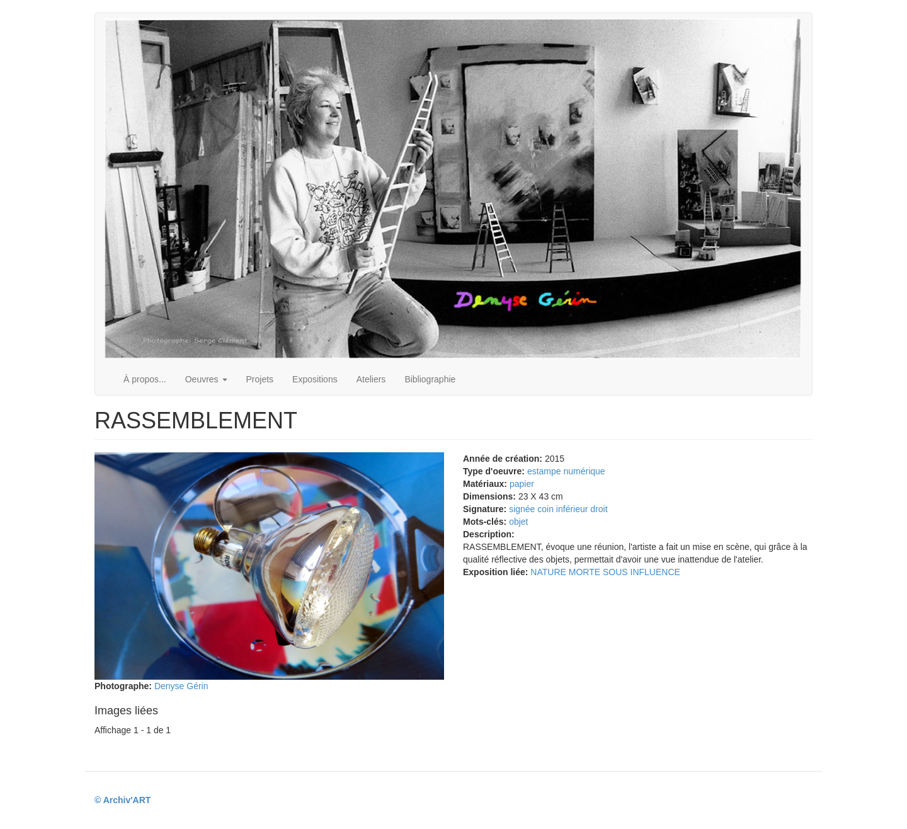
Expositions (315, 379)
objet (518, 522)
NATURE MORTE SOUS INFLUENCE (605, 572)
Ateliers (371, 379)
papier (522, 484)
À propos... (144, 379)
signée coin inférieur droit (558, 509)
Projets (260, 379)
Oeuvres (206, 379)
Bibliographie (429, 379)
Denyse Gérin (181, 686)
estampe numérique (566, 471)
